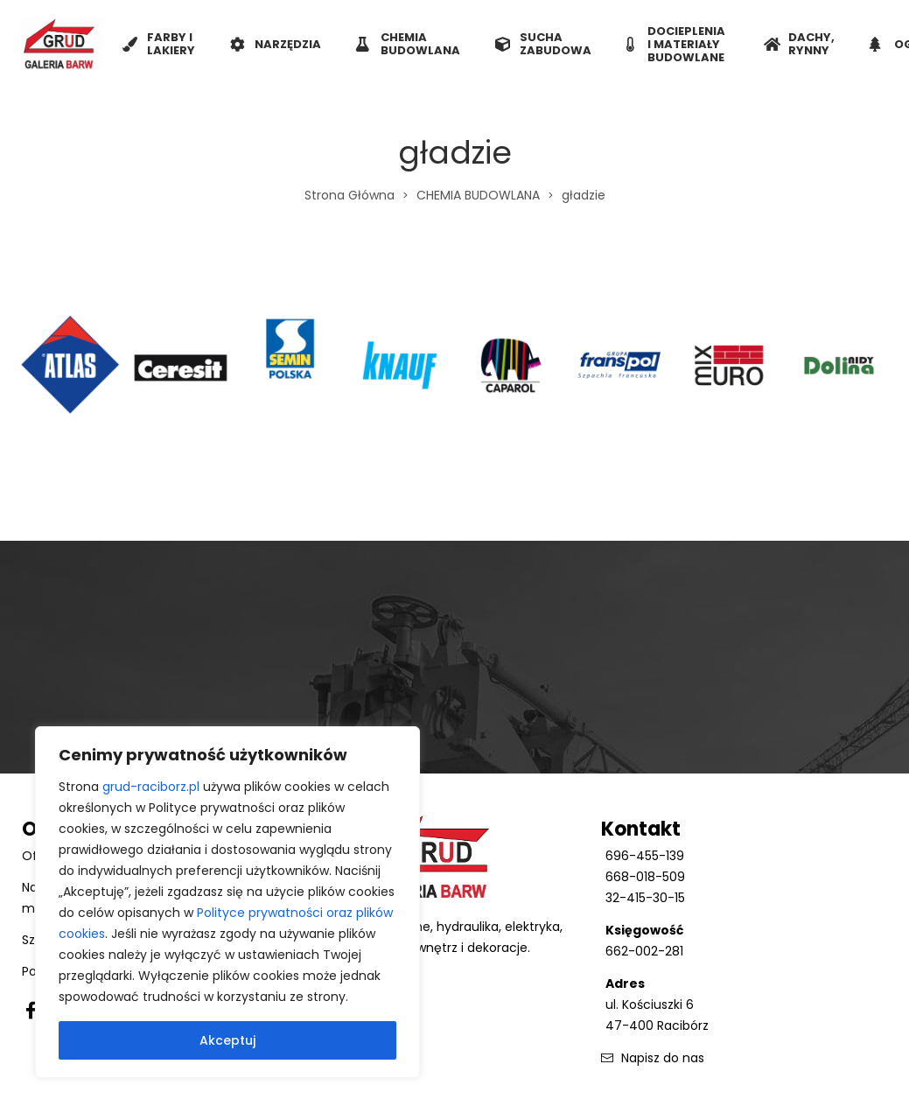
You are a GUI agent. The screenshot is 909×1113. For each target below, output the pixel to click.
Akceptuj (227, 1040)
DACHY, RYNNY (799, 44)
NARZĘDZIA (275, 44)
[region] (227, 902)
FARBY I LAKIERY (158, 44)
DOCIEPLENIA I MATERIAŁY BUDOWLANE (675, 44)
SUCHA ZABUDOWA (543, 44)
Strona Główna (349, 195)
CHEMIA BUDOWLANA (408, 44)
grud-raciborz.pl (150, 786)
